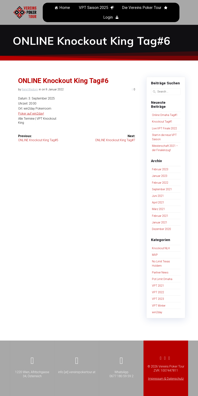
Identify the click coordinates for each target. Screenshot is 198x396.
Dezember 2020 (161, 229)
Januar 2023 (159, 175)
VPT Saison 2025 (94, 7)
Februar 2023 (160, 169)
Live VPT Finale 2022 (164, 128)
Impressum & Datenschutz (166, 378)
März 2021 (158, 209)
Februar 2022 (160, 182)
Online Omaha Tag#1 (165, 115)
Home (65, 7)
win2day (157, 312)
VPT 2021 (158, 285)
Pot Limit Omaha (162, 279)
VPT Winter (159, 305)
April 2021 (158, 202)
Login (108, 17)
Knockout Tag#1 (162, 121)
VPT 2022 (158, 292)
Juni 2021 (158, 195)
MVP (155, 254)
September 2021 (162, 189)
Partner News (160, 272)
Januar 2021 (159, 222)
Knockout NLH (161, 248)
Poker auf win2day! (31, 113)
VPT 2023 (158, 298)
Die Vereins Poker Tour (142, 7)
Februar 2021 (160, 215)
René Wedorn (30, 89)
